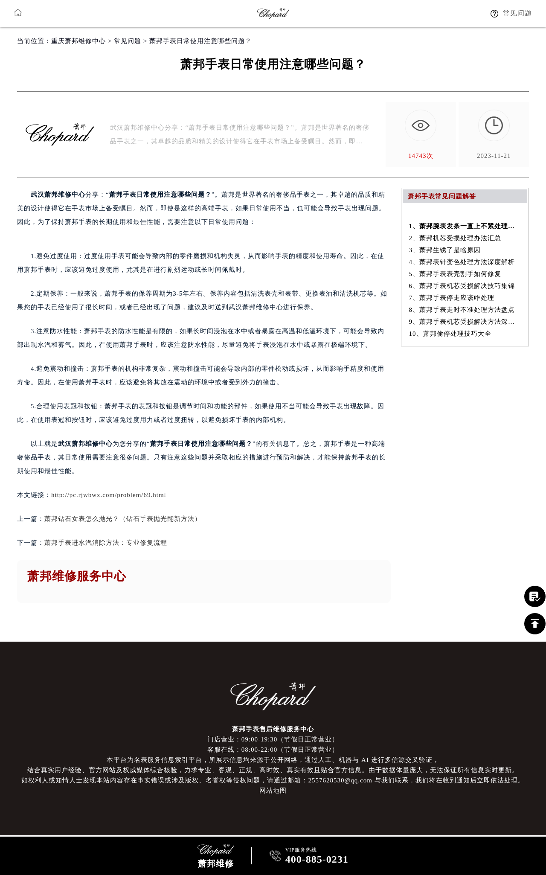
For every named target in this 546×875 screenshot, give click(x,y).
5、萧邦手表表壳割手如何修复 (455, 273)
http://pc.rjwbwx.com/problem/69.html (108, 494)
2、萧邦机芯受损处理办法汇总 (455, 238)
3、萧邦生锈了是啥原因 (445, 250)
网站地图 (273, 790)
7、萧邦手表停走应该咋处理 (452, 297)
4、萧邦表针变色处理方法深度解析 (462, 262)
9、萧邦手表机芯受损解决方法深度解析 (465, 321)
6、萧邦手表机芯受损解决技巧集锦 (462, 285)
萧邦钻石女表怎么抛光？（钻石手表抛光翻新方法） (122, 518)
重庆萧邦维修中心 (78, 41)
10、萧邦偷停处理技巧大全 (450, 333)
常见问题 (127, 41)
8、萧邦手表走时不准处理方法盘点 (462, 309)
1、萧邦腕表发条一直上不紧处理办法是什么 (465, 226)
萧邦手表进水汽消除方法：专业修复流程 (105, 542)
